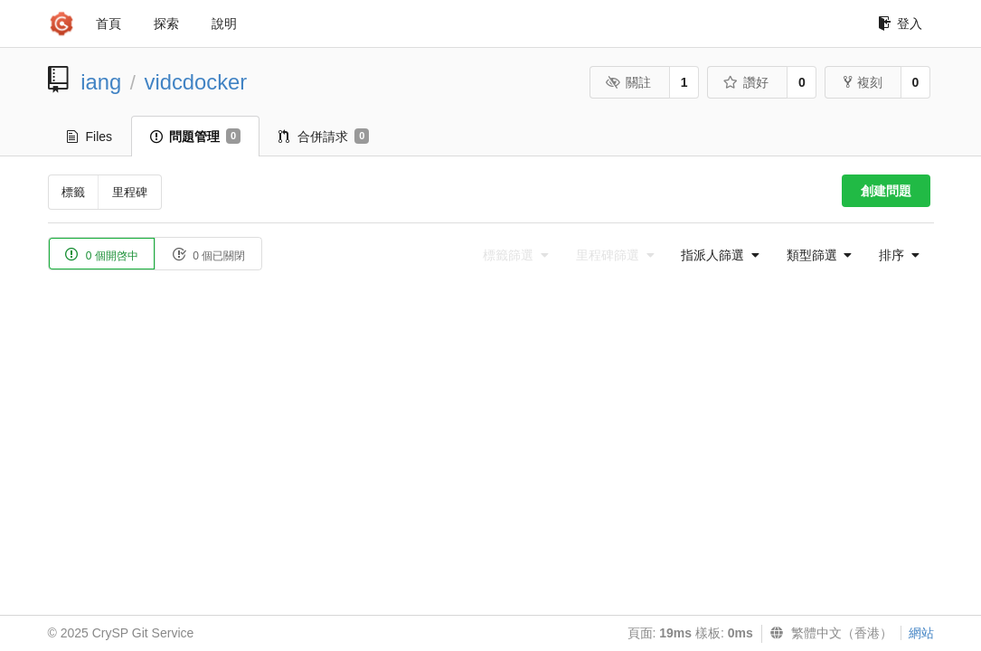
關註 (629, 82)
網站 (921, 633)
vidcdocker (196, 82)
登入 (900, 23)
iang (100, 82)
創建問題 (886, 191)
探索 (166, 23)
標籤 (73, 192)
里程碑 (129, 192)
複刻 (863, 82)
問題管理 (195, 136)
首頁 (108, 23)
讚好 (746, 82)
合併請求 (323, 136)
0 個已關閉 (208, 254)
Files (90, 136)
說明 (224, 23)
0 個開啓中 (101, 254)
